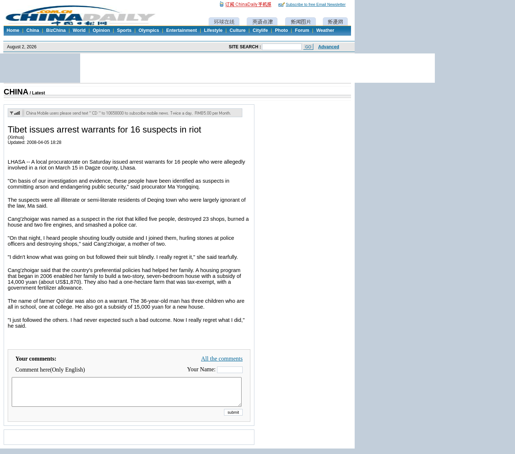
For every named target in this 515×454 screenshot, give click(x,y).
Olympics (148, 30)
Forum (302, 30)
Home (13, 30)
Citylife (260, 30)
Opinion (101, 30)
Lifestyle (213, 30)
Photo (281, 30)
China (32, 30)
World (79, 30)
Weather (325, 30)
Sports (124, 30)
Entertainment (181, 30)
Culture (237, 30)
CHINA (16, 92)
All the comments (222, 359)
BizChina (56, 30)
